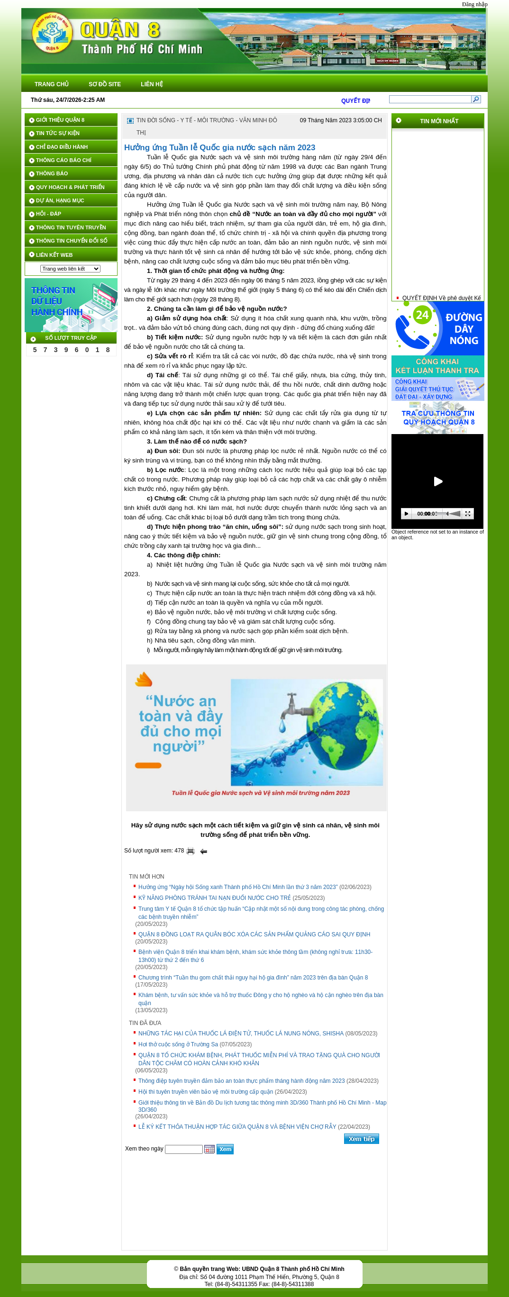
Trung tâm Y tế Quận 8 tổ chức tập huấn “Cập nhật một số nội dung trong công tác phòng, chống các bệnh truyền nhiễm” (261, 913)
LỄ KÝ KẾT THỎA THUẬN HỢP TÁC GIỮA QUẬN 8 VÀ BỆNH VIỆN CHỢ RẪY (237, 1127)
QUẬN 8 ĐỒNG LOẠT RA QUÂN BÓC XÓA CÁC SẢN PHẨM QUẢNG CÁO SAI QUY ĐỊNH (254, 934)
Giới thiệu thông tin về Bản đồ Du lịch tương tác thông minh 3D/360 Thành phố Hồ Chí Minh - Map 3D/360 (262, 1106)
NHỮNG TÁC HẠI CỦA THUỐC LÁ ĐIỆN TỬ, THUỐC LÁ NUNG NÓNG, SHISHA (241, 1033)
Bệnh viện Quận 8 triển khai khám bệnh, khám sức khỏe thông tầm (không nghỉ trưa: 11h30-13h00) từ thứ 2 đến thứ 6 (255, 956)
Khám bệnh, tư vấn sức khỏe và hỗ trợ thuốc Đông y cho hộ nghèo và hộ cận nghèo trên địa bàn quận (260, 999)
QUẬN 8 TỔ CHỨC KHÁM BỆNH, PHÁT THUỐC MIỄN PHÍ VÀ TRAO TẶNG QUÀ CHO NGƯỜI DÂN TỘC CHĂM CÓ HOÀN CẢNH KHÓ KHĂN (259, 1059)
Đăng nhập (475, 4)
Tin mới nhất (439, 121)
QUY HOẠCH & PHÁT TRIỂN (70, 187)
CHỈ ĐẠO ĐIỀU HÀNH (62, 147)
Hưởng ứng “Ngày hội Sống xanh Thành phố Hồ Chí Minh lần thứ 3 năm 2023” (238, 887)
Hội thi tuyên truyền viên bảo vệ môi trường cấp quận (205, 1091)
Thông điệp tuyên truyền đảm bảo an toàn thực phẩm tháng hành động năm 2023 (241, 1081)
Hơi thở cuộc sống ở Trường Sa (178, 1044)
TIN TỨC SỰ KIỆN (58, 133)
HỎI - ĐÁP (48, 214)
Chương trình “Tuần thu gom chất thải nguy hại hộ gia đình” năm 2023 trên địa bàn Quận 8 (253, 977)
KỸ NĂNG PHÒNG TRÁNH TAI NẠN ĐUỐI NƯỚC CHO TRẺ (214, 898)
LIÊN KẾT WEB (54, 255)
